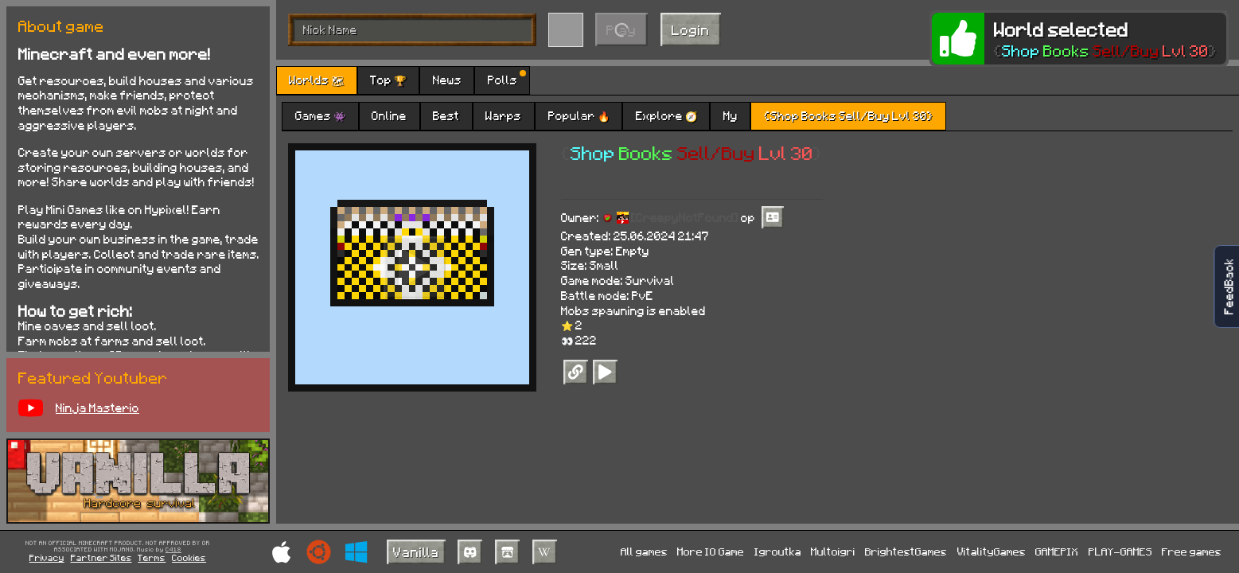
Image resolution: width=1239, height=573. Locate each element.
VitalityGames (991, 551)
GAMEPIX (1056, 551)
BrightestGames (906, 551)
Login (691, 29)
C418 (173, 550)
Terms (152, 557)
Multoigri (833, 551)
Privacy (46, 557)
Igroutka (777, 551)
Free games (1191, 551)
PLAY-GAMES (1120, 551)
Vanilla (416, 551)
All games (644, 551)
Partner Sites (101, 557)
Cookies (189, 557)
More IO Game (710, 551)
